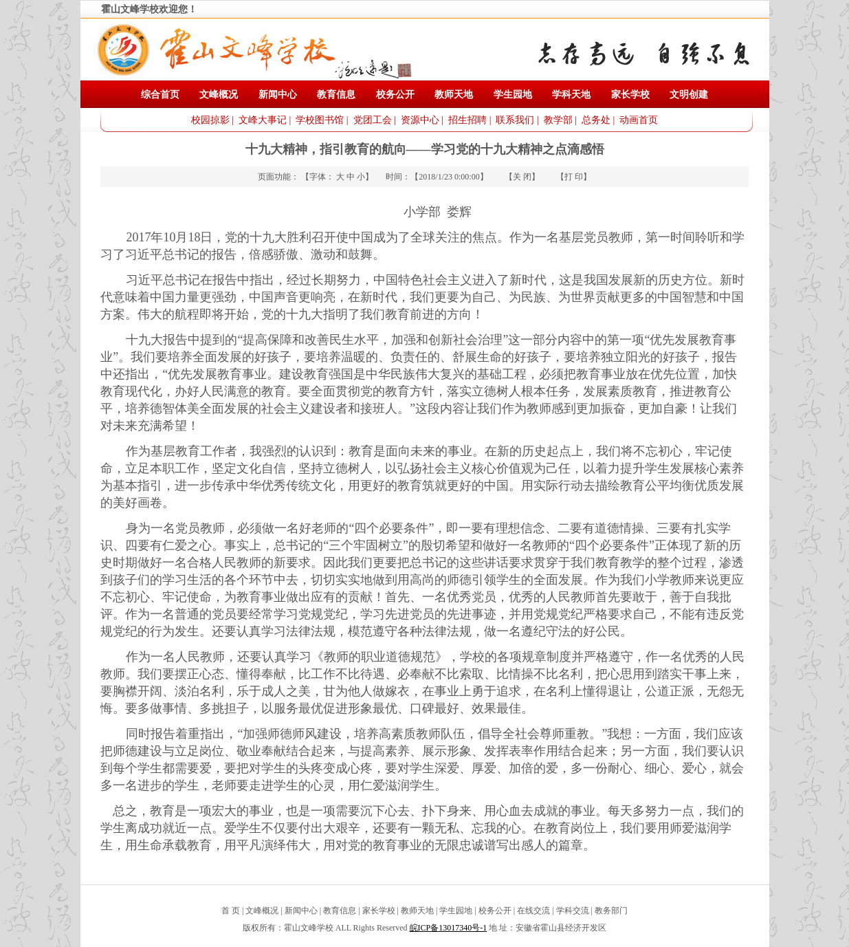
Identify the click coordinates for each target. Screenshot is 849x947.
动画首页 (638, 120)
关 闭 (522, 177)
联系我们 (515, 120)
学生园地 (513, 94)
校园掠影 (210, 120)
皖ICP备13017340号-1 (448, 928)
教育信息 (336, 94)
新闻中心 (277, 94)
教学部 (558, 120)
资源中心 (420, 120)
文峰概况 (218, 94)
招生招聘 (467, 120)
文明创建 (689, 94)
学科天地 (571, 94)
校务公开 (395, 94)
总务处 (596, 120)
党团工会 (372, 120)
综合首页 (160, 94)
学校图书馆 (320, 120)
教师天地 (453, 94)
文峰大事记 (263, 120)
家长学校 (630, 94)
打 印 (573, 177)
